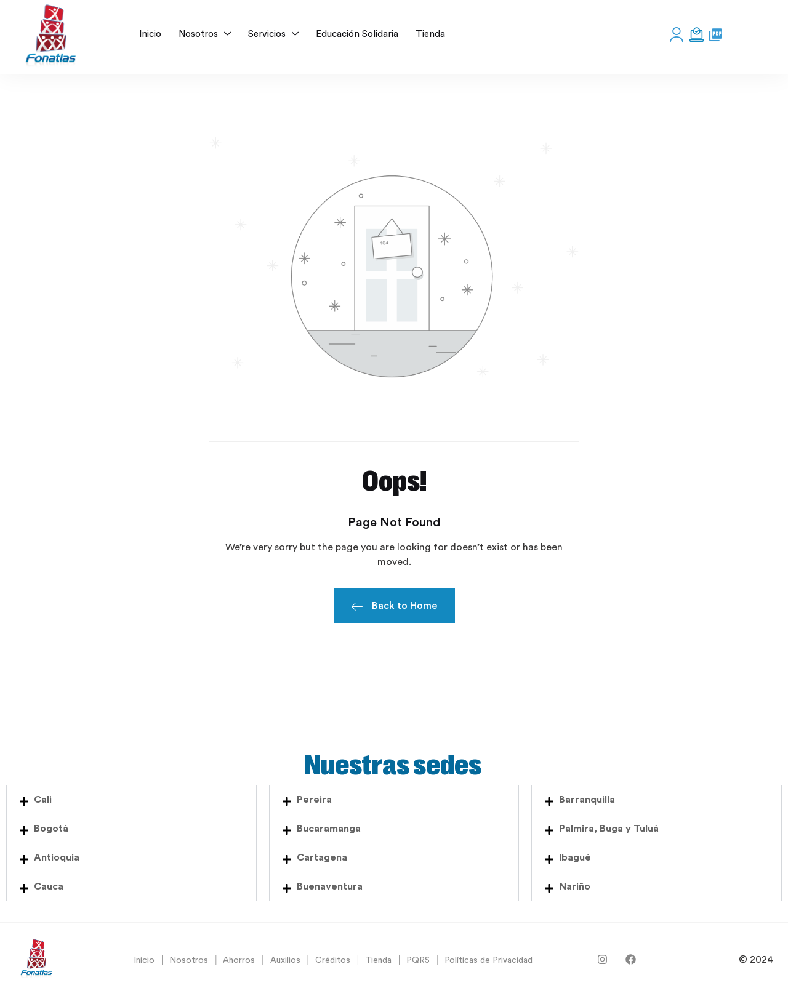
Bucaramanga (329, 828)
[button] (131, 799)
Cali (43, 800)
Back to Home (394, 608)
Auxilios (285, 960)
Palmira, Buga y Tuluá (609, 828)
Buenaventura (330, 886)
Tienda (378, 960)
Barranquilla (587, 800)
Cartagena (322, 857)
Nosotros (188, 960)
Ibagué (575, 857)
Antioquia (56, 857)
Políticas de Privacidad (488, 960)
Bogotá (51, 828)
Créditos (332, 960)
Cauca (48, 886)
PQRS (418, 960)
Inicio (144, 960)
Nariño (574, 886)
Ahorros (239, 960)
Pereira (314, 800)
